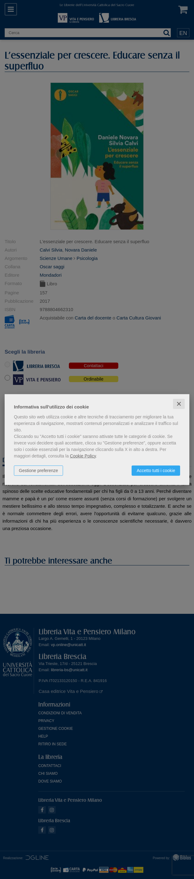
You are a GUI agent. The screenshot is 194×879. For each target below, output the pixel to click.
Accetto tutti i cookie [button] (156, 470)
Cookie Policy (83, 455)
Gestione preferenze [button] (38, 470)
